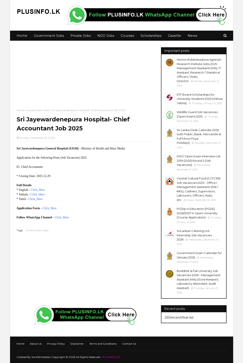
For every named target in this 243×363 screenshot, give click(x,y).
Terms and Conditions (103, 343)
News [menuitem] (192, 35)
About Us (36, 343)
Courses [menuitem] (127, 35)
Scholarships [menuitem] (151, 35)
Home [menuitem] (22, 35)
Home (20, 110)
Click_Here (38, 189)
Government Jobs (37, 110)
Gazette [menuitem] (174, 35)
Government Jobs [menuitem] (49, 35)
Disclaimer (77, 343)
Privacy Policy (56, 343)
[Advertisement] (85, 78)
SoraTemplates (40, 357)
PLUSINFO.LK (111, 357)
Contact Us (129, 343)
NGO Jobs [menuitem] (105, 35)
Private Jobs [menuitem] (80, 35)
